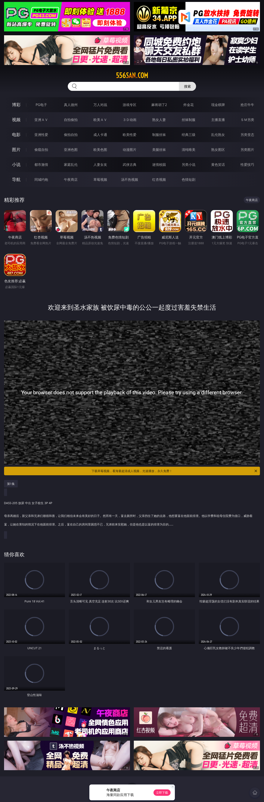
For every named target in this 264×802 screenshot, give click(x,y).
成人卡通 (100, 134)
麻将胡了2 (159, 104)
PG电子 (41, 104)
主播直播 (218, 119)
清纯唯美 (188, 149)
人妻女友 (100, 164)
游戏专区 (129, 104)
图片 (16, 149)
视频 (16, 119)
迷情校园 (159, 164)
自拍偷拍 (71, 119)
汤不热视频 (129, 179)
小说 (16, 164)
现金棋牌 (218, 104)
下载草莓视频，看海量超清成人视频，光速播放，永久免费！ (174, 471)
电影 (16, 134)
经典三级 (188, 134)
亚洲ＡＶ (41, 119)
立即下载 (162, 792)
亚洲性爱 (41, 134)
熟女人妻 (159, 119)
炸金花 (188, 104)
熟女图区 (218, 149)
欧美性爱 (129, 134)
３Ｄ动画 (129, 119)
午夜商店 (71, 179)
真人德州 (71, 104)
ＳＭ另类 (247, 119)
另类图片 (247, 149)
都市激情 (41, 164)
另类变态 (247, 134)
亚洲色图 (71, 149)
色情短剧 (188, 179)
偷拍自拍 (71, 134)
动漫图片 (129, 149)
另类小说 (188, 164)
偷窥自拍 (41, 149)
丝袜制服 (188, 119)
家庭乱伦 (71, 164)
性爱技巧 (247, 164)
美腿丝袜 (159, 149)
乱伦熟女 (218, 134)
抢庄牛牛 (247, 104)
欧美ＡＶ (100, 119)
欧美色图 (100, 149)
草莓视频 (100, 179)
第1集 (11, 484)
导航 (16, 179)
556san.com (132, 75)
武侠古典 (129, 164)
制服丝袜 (159, 134)
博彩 (16, 104)
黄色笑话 (218, 164)
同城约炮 (41, 179)
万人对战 (100, 104)
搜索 (187, 86)
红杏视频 (159, 179)
